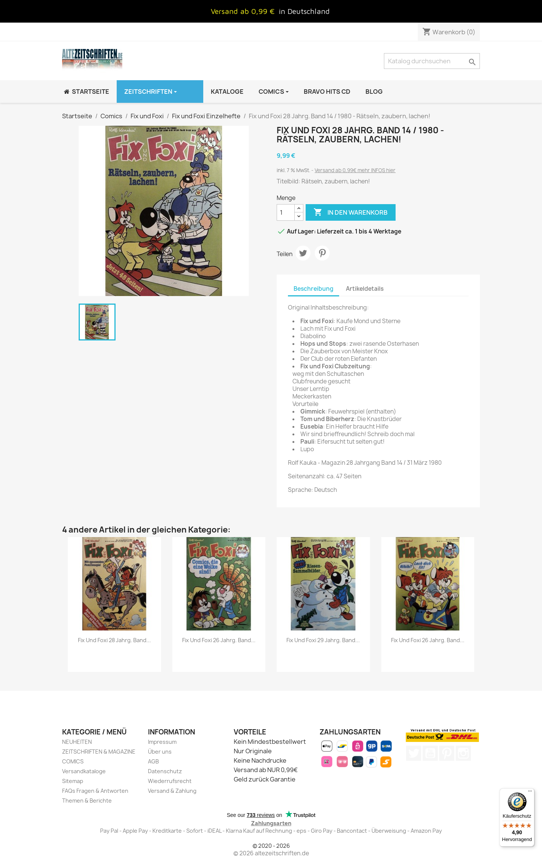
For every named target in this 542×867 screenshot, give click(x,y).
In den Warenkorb (351, 212)
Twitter (413, 753)
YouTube (430, 753)
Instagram (463, 753)
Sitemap (72, 781)
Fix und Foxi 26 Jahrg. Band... (219, 640)
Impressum (162, 741)
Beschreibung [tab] (313, 289)
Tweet (303, 253)
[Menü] (529, 792)
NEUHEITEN (77, 741)
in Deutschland (304, 11)
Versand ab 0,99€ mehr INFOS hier (355, 170)
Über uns (160, 751)
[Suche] (432, 61)
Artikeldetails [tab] (365, 289)
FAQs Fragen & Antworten (95, 790)
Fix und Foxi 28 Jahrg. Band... (114, 640)
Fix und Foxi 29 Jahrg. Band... (323, 640)
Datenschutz (165, 771)
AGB (153, 761)
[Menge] (286, 212)
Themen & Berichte (87, 800)
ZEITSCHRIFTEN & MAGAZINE (99, 751)
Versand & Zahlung (172, 790)
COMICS (73, 761)
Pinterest (322, 253)
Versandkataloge (84, 771)
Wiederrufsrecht (170, 781)
